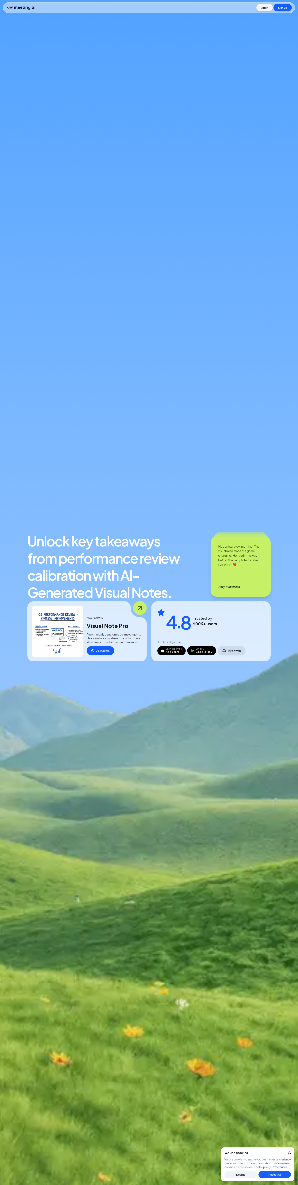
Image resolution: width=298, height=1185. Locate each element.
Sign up (282, 7)
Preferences (279, 1167)
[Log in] (264, 7)
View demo (100, 650)
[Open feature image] (140, 608)
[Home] (21, 7)
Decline (240, 1174)
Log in (264, 7)
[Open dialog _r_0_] (57, 631)
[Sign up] (282, 7)
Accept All (275, 1174)
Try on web (231, 651)
